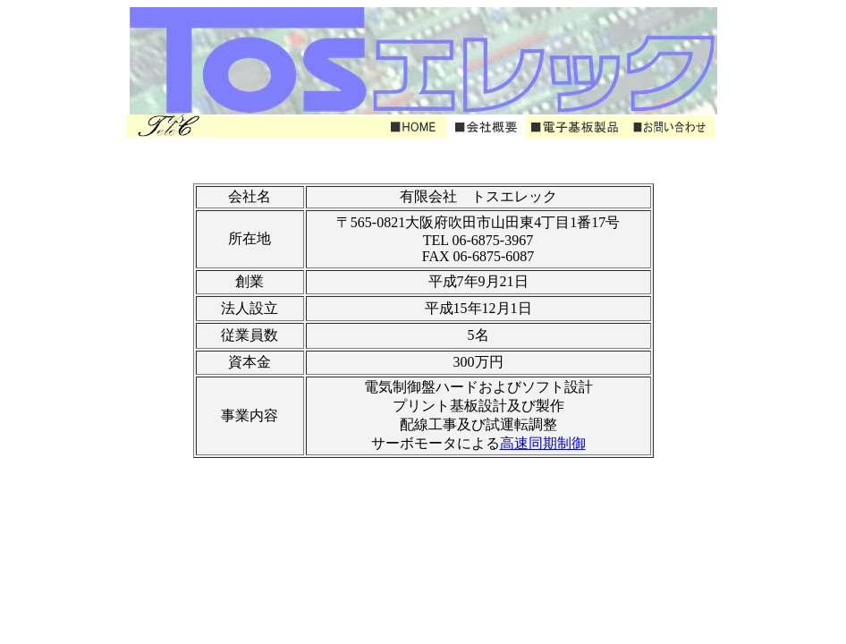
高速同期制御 (543, 443)
